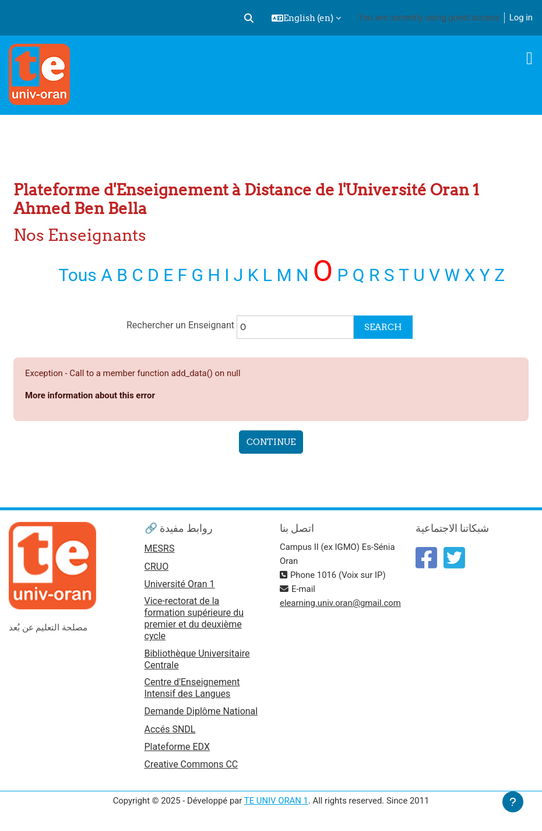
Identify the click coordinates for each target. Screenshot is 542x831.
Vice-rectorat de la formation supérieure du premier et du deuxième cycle (194, 618)
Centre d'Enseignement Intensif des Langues (192, 687)
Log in (521, 17)
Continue (271, 441)
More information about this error (90, 395)
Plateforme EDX (177, 746)
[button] (249, 18)
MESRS (160, 548)
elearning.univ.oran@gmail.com (340, 603)
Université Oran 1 (180, 584)
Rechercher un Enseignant (181, 325)
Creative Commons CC (191, 764)
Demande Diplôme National (201, 711)
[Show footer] (512, 801)
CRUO (157, 566)
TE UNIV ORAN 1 (276, 800)
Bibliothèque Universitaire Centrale (197, 659)
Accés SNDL (170, 729)
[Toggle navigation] (529, 58)
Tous (77, 275)
